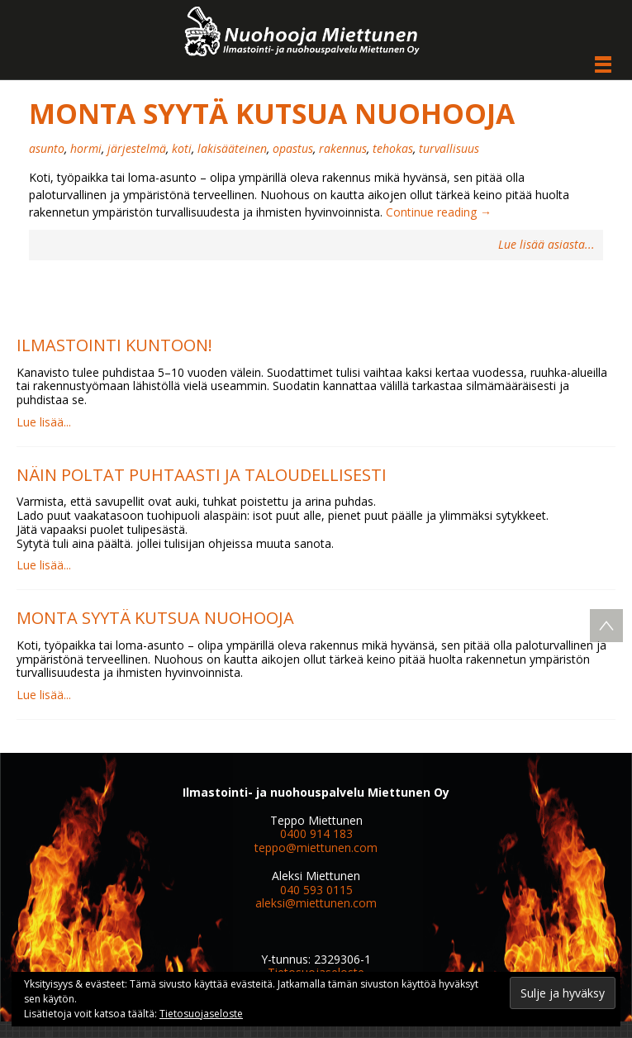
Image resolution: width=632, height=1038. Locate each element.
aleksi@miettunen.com (316, 903)
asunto (46, 148)
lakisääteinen (232, 148)
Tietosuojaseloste (201, 1014)
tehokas (393, 148)
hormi (86, 148)
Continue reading (439, 212)
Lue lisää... (44, 422)
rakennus (343, 148)
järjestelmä (136, 148)
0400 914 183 (316, 833)
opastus (293, 148)
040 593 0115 (316, 890)
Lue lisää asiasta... (546, 245)
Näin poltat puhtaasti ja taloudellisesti (202, 475)
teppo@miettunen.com (316, 847)
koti (182, 148)
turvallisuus (449, 148)
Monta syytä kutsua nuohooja (272, 113)
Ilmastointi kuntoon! (114, 345)
